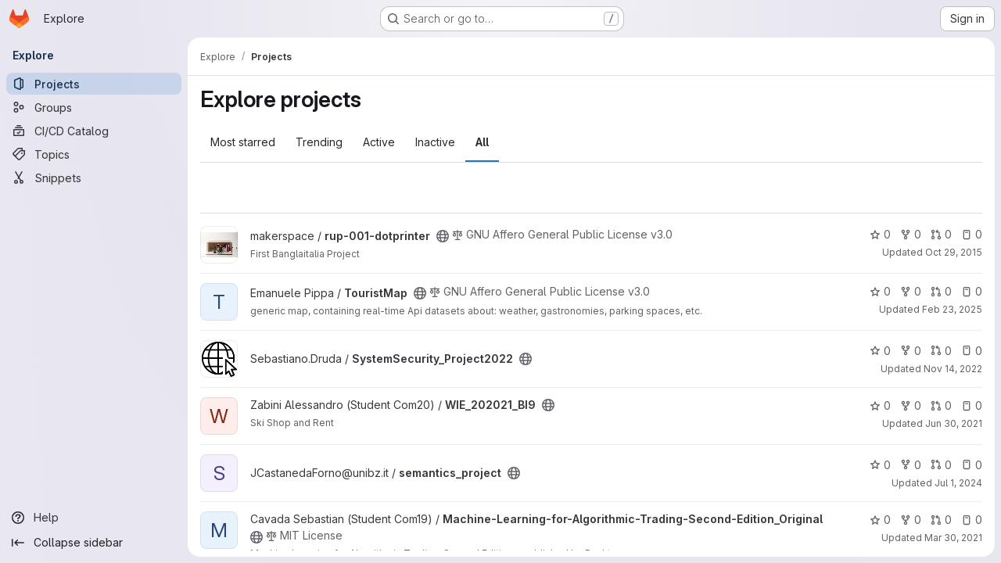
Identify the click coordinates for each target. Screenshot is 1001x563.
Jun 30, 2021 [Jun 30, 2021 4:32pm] (953, 423)
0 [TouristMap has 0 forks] (910, 291)
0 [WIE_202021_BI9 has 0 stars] (880, 405)
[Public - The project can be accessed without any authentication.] (442, 236)
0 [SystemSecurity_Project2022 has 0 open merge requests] (941, 350)
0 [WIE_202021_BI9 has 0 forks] (910, 405)
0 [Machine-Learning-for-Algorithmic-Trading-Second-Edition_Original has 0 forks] (910, 519)
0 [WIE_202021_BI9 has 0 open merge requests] (941, 405)
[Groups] (93, 107)
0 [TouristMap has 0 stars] (880, 291)
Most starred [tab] (242, 142)
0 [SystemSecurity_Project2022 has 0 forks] (910, 350)
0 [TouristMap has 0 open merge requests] (941, 291)
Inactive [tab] (435, 142)
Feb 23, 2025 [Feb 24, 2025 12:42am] (952, 309)
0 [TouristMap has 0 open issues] (971, 291)
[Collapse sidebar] (93, 543)
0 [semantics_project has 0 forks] (910, 465)
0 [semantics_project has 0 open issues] (971, 465)
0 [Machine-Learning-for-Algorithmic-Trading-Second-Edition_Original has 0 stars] (880, 519)
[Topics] (93, 154)
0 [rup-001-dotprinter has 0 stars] (880, 234)
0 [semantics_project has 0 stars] (880, 465)
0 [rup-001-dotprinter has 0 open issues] (971, 234)
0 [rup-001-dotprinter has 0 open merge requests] (941, 234)
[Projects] (93, 84)
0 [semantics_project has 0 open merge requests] (941, 465)
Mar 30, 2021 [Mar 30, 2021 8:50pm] (953, 537)
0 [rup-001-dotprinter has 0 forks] (910, 234)
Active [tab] (379, 142)
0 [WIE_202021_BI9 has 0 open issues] (971, 405)
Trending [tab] (319, 142)
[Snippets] (93, 177)
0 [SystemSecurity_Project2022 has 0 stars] (880, 350)
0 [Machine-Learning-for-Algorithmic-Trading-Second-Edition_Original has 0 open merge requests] (941, 519)
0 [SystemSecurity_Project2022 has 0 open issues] (971, 350)
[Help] (93, 518)
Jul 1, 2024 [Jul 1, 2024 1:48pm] (958, 483)
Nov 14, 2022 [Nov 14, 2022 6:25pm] (953, 369)
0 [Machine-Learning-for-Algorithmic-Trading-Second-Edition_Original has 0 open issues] (971, 519)
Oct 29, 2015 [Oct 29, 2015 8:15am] (953, 252)
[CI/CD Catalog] (93, 131)
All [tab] (482, 142)
